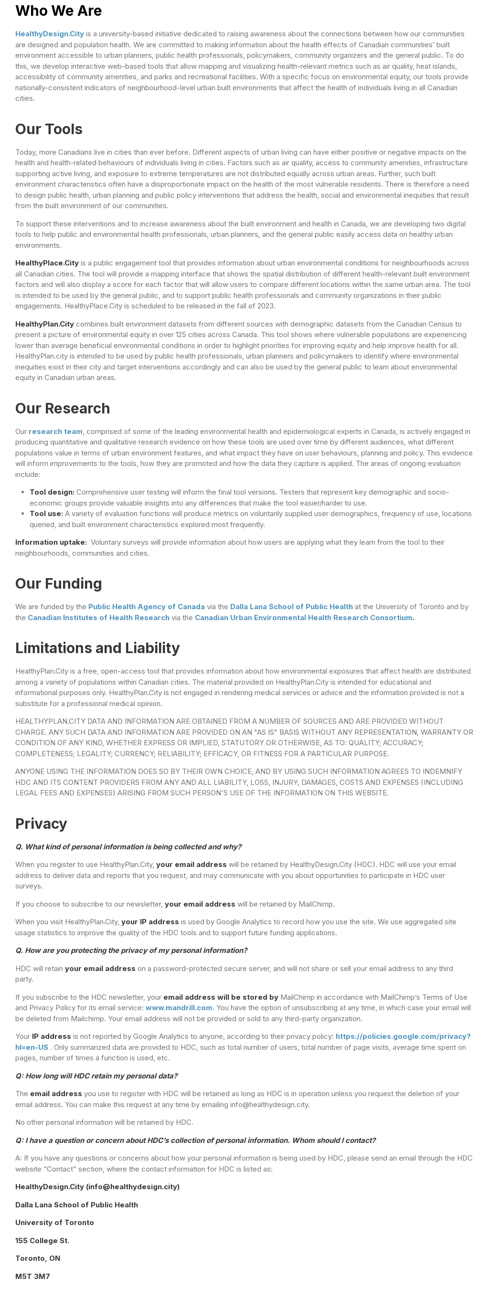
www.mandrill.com (179, 1007)
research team (56, 431)
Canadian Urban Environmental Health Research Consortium (304, 617)
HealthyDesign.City (50, 33)
